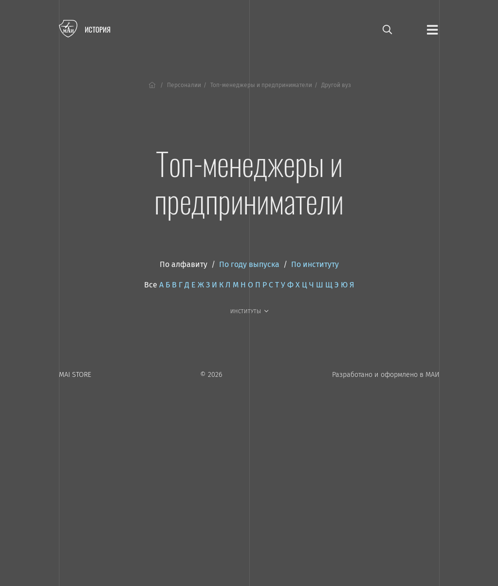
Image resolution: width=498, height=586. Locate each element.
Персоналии (184, 85)
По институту (315, 264)
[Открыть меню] (432, 29)
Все (150, 284)
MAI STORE (75, 375)
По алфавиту (183, 264)
